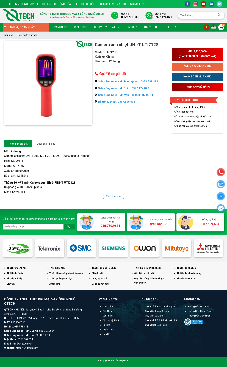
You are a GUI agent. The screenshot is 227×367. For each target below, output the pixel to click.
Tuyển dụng (108, 329)
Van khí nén (140, 283)
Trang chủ (9, 35)
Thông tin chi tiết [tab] (18, 143)
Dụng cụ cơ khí (99, 278)
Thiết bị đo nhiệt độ (27, 35)
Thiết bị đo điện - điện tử (104, 268)
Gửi (69, 226)
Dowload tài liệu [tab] (46, 143)
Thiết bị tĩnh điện (15, 278)
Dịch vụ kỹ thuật (111, 320)
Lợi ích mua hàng (186, 100)
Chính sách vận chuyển (157, 311)
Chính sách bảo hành (156, 325)
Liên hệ (106, 334)
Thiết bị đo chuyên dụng (189, 273)
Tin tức (106, 325)
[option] (18, 248)
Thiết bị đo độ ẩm (15, 273)
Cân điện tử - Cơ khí (144, 273)
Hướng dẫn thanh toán (200, 311)
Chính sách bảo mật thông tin (160, 306)
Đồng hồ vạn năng (100, 284)
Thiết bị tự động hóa (16, 268)
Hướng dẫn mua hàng (199, 306)
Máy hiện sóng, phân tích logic (149, 278)
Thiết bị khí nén (57, 268)
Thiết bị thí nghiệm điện (60, 278)
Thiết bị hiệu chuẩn (186, 278)
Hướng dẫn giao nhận (199, 315)
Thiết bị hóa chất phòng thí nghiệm (66, 273)
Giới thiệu (107, 311)
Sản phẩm (108, 315)
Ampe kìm (54, 284)
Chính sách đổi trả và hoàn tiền (161, 320)
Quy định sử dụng (154, 315)
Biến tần (11, 284)
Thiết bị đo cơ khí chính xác (147, 268)
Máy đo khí (97, 273)
